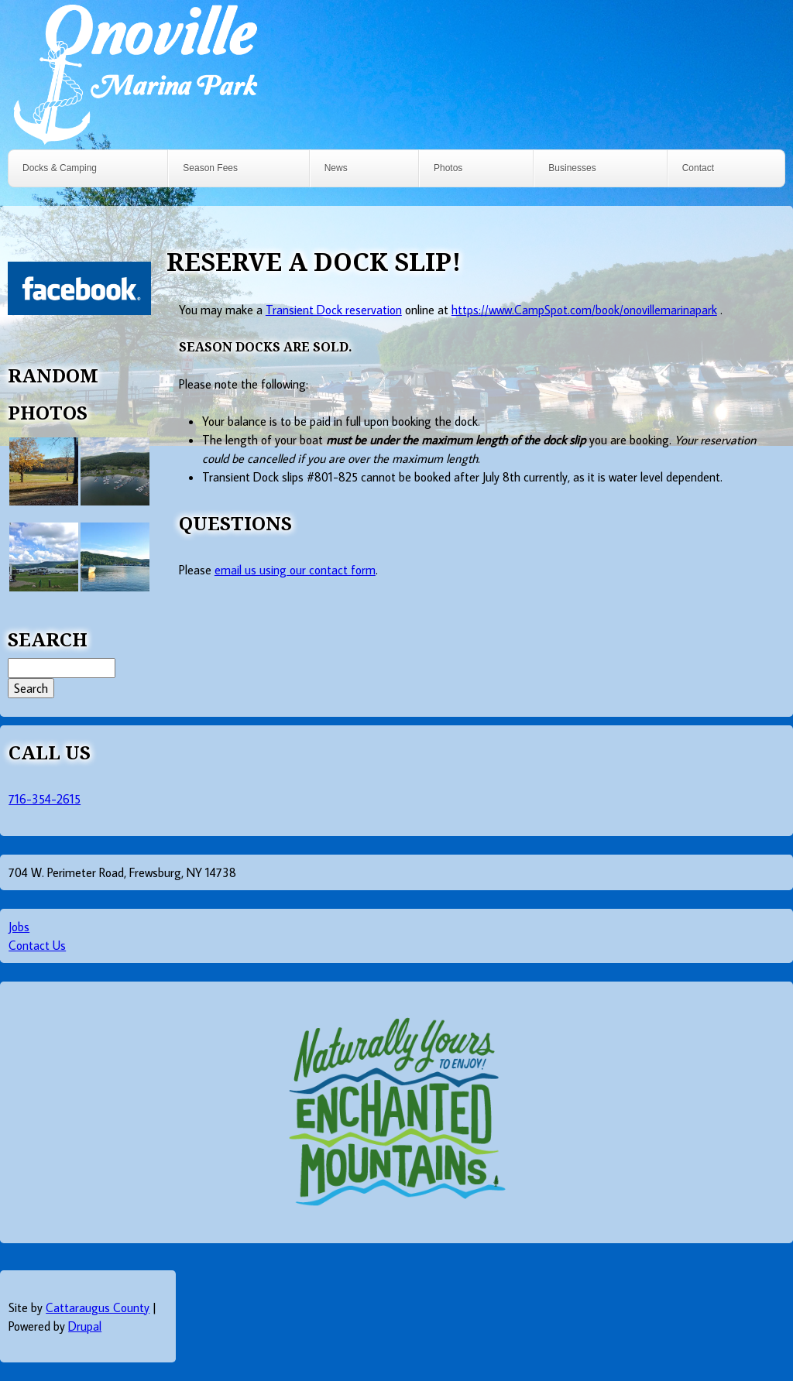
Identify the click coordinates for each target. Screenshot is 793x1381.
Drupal (84, 1326)
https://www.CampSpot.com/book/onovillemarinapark (584, 309)
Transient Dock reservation (334, 309)
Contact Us (37, 945)
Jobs (19, 926)
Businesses (572, 168)
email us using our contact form (295, 569)
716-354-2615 (45, 799)
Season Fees (210, 168)
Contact (698, 168)
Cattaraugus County (97, 1307)
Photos (448, 168)
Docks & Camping (59, 168)
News (336, 168)
